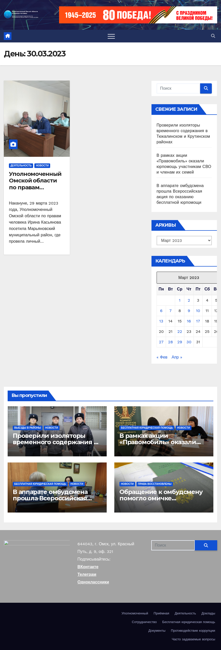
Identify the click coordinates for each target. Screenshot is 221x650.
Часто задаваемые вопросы (193, 639)
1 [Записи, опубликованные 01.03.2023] (180, 300)
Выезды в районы (27, 427)
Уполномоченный (134, 613)
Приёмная (161, 613)
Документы (156, 630)
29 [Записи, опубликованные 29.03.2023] (179, 341)
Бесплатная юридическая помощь (147, 427)
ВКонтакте (87, 566)
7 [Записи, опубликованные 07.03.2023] (170, 310)
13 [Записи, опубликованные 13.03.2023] (161, 321)
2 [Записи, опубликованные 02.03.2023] (189, 300)
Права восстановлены (154, 484)
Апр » (177, 357)
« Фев (162, 357)
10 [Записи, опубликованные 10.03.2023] (198, 310)
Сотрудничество (144, 622)
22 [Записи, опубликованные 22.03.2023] (179, 331)
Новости (42, 165)
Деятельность (21, 165)
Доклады (208, 613)
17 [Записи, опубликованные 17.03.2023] (198, 321)
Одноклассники (93, 582)
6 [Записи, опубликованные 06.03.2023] (161, 310)
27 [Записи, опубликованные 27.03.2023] (161, 341)
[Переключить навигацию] (111, 36)
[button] (213, 36)
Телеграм (86, 574)
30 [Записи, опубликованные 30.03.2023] (188, 341)
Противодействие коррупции (193, 630)
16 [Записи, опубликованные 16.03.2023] (189, 321)
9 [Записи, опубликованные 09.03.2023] (189, 310)
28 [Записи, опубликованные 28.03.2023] (170, 341)
